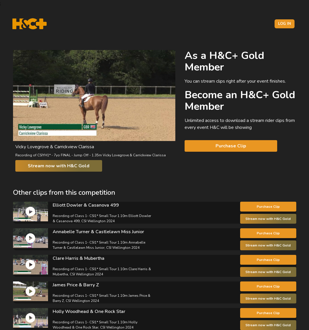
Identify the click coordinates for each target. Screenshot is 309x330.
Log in (284, 23)
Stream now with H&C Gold (58, 166)
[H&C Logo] (29, 24)
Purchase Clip (231, 146)
